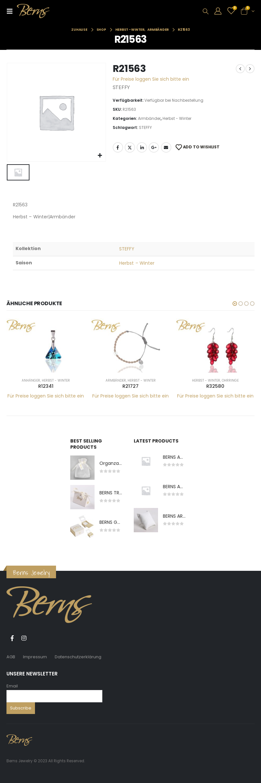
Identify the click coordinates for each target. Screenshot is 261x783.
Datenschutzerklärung (78, 657)
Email (12, 686)
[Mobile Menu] (11, 11)
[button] (235, 303)
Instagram (24, 638)
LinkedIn (142, 147)
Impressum (35, 657)
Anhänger (31, 380)
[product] (45, 345)
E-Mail (166, 147)
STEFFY (145, 127)
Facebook (118, 147)
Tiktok (36, 638)
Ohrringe (230, 380)
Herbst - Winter (177, 118)
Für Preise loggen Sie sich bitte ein (151, 79)
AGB (10, 657)
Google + (154, 147)
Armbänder (149, 118)
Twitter (130, 147)
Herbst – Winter (136, 263)
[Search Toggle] (205, 11)
